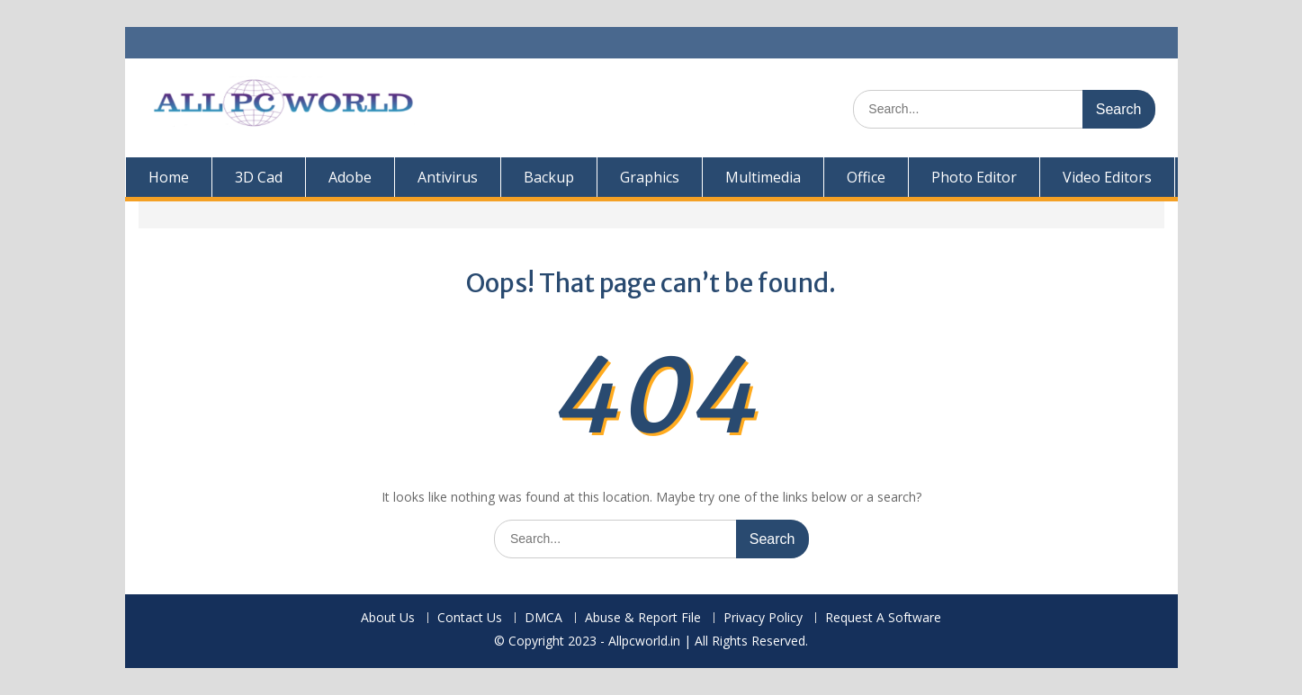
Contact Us (469, 618)
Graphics (649, 177)
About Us (388, 618)
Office (866, 177)
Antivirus (448, 177)
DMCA (543, 618)
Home (168, 177)
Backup (549, 177)
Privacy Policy (763, 618)
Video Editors (1107, 177)
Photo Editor (974, 177)
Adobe (350, 177)
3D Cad (259, 177)
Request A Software (883, 618)
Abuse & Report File (643, 618)
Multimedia (763, 177)
